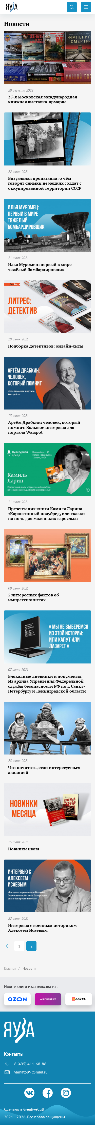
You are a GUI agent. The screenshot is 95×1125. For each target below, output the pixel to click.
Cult (33, 1109)
